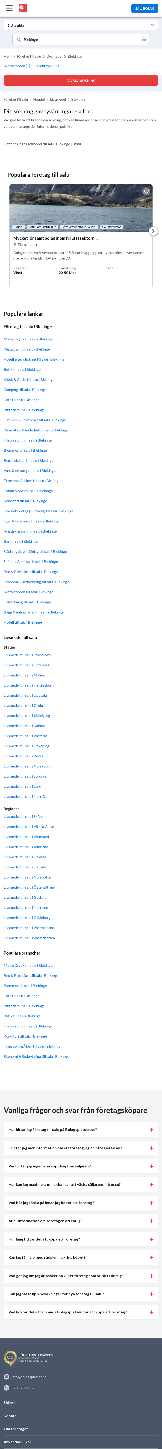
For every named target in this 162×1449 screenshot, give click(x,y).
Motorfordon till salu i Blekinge (28, 592)
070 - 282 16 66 (20, 1388)
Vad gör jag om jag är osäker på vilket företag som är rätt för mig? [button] (66, 1275)
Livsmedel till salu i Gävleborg (27, 917)
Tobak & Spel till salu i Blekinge (28, 490)
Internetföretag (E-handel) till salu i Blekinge (38, 511)
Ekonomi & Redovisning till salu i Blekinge (36, 581)
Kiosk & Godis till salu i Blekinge (29, 379)
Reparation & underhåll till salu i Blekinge (36, 430)
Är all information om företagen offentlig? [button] (45, 1221)
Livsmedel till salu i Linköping (26, 746)
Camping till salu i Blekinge (25, 389)
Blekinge (78, 99)
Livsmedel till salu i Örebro (25, 705)
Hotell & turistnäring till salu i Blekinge (34, 359)
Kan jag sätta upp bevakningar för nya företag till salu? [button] (56, 1294)
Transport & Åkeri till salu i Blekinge (32, 480)
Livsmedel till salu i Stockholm (27, 655)
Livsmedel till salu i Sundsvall (26, 776)
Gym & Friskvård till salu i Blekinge (31, 521)
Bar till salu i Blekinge (21, 541)
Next (153, 231)
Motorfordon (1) (17, 65)
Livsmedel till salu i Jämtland (26, 846)
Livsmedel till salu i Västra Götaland (31, 826)
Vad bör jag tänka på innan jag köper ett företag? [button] (51, 1202)
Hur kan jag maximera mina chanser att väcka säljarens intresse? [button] (65, 1184)
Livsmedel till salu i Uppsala (25, 695)
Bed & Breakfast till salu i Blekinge (31, 571)
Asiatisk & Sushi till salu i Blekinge (30, 531)
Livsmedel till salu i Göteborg (27, 665)
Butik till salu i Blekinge (22, 369)
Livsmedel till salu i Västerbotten (29, 938)
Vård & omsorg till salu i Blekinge (30, 470)
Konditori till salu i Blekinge (25, 501)
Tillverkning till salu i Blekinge (27, 602)
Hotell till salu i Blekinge (23, 622)
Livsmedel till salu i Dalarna (25, 857)
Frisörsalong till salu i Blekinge (28, 440)
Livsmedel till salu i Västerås (25, 735)
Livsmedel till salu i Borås (23, 756)
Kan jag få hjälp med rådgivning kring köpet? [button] (47, 1257)
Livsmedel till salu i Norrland (26, 907)
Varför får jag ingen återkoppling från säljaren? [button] (50, 1166)
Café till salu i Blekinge (21, 399)
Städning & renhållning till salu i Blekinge (35, 551)
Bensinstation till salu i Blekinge (28, 460)
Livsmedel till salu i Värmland (26, 836)
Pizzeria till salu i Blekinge (24, 410)
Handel (39, 99)
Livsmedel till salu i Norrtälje (26, 796)
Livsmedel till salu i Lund (22, 786)
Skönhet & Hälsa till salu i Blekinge (31, 561)
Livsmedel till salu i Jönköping (27, 715)
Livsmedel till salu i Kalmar (24, 725)
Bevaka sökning (81, 81)
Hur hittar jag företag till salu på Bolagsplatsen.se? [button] (53, 1129)
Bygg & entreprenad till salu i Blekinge (34, 612)
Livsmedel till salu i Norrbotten (28, 877)
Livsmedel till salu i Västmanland (29, 927)
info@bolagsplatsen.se (25, 1377)
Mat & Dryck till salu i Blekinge (28, 339)
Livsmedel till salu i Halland (25, 867)
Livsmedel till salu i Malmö (24, 675)
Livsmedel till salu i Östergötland (29, 887)
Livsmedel (54, 56)
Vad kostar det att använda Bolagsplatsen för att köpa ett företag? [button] (68, 1312)
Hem (8, 56)
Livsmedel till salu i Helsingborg (29, 685)
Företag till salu (29, 56)
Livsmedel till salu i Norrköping (28, 766)
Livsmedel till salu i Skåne (23, 816)
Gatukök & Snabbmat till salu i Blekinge (35, 420)
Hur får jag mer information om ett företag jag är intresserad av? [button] (65, 1148)
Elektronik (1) (48, 65)
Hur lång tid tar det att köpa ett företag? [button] (44, 1239)
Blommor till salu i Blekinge (25, 450)
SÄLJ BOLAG (144, 8)
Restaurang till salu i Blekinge (27, 349)
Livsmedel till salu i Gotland (25, 897)
